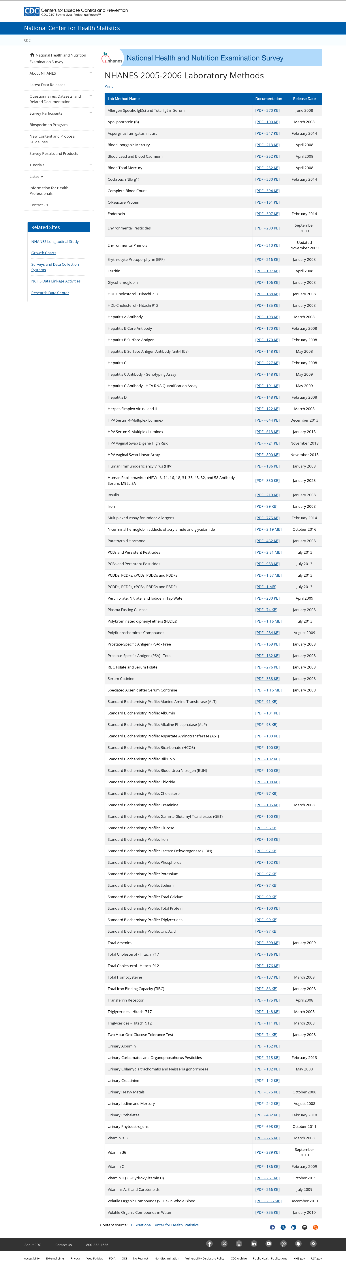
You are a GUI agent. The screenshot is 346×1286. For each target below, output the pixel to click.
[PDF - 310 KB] (267, 245)
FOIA (112, 1258)
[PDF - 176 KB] (267, 965)
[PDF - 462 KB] (267, 540)
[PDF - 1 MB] (265, 586)
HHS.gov (299, 1258)
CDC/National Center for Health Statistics (163, 1224)
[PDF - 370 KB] (267, 110)
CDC (27, 40)
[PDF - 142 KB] (267, 1080)
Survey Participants (46, 113)
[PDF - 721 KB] (267, 443)
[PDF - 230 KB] (267, 598)
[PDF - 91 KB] (266, 701)
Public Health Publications (270, 1258)
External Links (55, 1258)
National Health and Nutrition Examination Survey (57, 58)
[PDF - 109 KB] (267, 736)
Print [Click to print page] (109, 86)
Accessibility (32, 1258)
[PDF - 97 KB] (266, 793)
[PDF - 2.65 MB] (268, 1200)
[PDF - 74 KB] (266, 609)
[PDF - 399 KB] (267, 942)
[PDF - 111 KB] (267, 1023)
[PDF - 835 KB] (267, 1212)
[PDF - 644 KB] (267, 420)
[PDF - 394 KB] (267, 190)
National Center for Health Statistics (72, 28)
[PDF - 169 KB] (267, 644)
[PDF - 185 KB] (267, 305)
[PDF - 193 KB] (267, 316)
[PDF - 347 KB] (267, 133)
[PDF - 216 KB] (267, 259)
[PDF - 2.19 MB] (268, 529)
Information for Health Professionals (49, 190)
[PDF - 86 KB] (266, 988)
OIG (124, 1258)
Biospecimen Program (49, 124)
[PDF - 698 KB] (267, 1126)
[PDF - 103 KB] (267, 839)
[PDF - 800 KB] (267, 454)
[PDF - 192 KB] (267, 1069)
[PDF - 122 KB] (267, 408)
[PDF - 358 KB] (267, 678)
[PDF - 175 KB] (267, 1000)
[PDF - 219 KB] (267, 494)
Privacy (75, 1258)
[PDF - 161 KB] (267, 202)
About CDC (32, 1244)
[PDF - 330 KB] (267, 179)
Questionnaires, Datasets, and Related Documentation (55, 99)
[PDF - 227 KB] (267, 362)
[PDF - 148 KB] (267, 351)
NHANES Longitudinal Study (55, 241)
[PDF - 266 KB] (267, 1189)
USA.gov (316, 1258)
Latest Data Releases (47, 84)
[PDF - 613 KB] (267, 431)
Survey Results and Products (54, 153)
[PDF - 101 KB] (267, 713)
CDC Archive (239, 1258)
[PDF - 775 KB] (267, 517)
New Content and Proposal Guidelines (52, 139)
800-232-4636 (97, 1244)
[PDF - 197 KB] (267, 270)
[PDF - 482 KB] (267, 1114)
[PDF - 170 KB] (267, 328)
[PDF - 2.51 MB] (268, 552)
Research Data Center (50, 292)
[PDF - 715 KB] (267, 1057)
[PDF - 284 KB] (267, 632)
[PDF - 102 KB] (267, 758)
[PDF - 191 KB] (267, 385)
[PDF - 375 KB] (267, 1092)
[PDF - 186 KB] (267, 466)
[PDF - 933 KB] (267, 563)
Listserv (36, 176)
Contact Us (39, 204)
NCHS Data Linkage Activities (56, 281)
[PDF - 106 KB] (267, 282)
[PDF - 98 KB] (266, 724)
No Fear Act (140, 1258)
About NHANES (43, 73)
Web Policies (94, 1258)
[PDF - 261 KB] (267, 1177)
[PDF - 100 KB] (267, 121)
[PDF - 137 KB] (267, 977)
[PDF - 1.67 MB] (268, 575)
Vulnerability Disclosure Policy (204, 1258)
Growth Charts (43, 252)
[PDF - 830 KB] (267, 480)
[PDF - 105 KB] (267, 804)
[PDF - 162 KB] (267, 655)
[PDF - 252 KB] (267, 156)
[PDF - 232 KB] (267, 167)
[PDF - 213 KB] (267, 144)
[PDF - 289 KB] (267, 228)
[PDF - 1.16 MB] (268, 621)
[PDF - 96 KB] (266, 827)
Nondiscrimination (167, 1258)
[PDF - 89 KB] (266, 506)
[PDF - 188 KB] (267, 293)
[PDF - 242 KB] (267, 1103)
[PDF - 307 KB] (267, 213)
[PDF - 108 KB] (267, 781)
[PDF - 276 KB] (267, 667)
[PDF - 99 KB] (266, 896)
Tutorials (37, 164)
